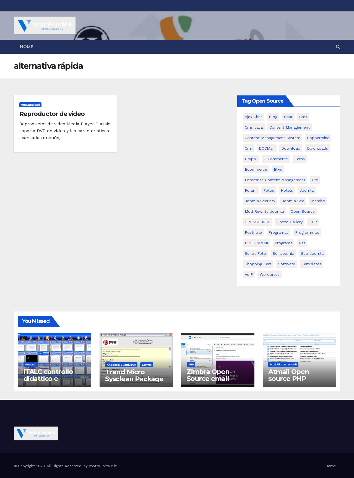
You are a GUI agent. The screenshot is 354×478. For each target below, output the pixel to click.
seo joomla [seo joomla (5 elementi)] (312, 253)
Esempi (147, 364)
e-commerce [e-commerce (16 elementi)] (276, 159)
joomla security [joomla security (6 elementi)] (260, 201)
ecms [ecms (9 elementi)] (300, 159)
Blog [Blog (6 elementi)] (273, 117)
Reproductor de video (52, 114)
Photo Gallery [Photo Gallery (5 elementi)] (290, 222)
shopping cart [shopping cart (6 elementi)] (258, 264)
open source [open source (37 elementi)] (303, 211)
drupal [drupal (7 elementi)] (251, 159)
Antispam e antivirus (121, 364)
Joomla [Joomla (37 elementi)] (307, 190)
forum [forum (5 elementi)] (251, 190)
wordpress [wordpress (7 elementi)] (270, 274)
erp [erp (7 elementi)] (315, 180)
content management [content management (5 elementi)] (289, 127)
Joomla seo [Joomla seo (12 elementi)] (293, 201)
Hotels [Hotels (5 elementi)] (287, 190)
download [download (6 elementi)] (290, 148)
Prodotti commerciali (283, 364)
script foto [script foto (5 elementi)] (255, 253)
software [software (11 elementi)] (286, 264)
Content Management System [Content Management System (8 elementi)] (272, 138)
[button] (338, 46)
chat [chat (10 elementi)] (288, 117)
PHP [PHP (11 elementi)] (313, 222)
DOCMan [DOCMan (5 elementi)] (267, 148)
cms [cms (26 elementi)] (303, 117)
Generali (30, 364)
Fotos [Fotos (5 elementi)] (268, 190)
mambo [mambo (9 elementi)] (318, 201)
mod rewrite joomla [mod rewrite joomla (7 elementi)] (264, 211)
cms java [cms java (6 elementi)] (254, 127)
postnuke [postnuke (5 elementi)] (253, 232)
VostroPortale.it (103, 466)
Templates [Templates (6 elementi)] (311, 264)
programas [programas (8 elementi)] (278, 232)
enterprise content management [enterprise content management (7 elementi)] (275, 180)
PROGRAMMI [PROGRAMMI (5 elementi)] (256, 243)
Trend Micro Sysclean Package (134, 375)
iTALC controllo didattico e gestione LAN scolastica (48, 382)
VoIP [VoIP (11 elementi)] (249, 274)
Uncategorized (30, 104)
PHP (191, 364)
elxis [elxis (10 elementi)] (278, 169)
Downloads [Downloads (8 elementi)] (317, 148)
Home (26, 46)
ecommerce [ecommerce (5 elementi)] (256, 169)
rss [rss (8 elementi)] (302, 243)
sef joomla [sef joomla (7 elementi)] (283, 253)
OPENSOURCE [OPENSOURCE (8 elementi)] (257, 222)
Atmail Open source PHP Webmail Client (293, 378)
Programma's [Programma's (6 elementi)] (307, 232)
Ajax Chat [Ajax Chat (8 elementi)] (253, 117)
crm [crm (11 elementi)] (248, 148)
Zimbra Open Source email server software (212, 378)
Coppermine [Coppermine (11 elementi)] (318, 138)
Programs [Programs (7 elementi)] (283, 243)
